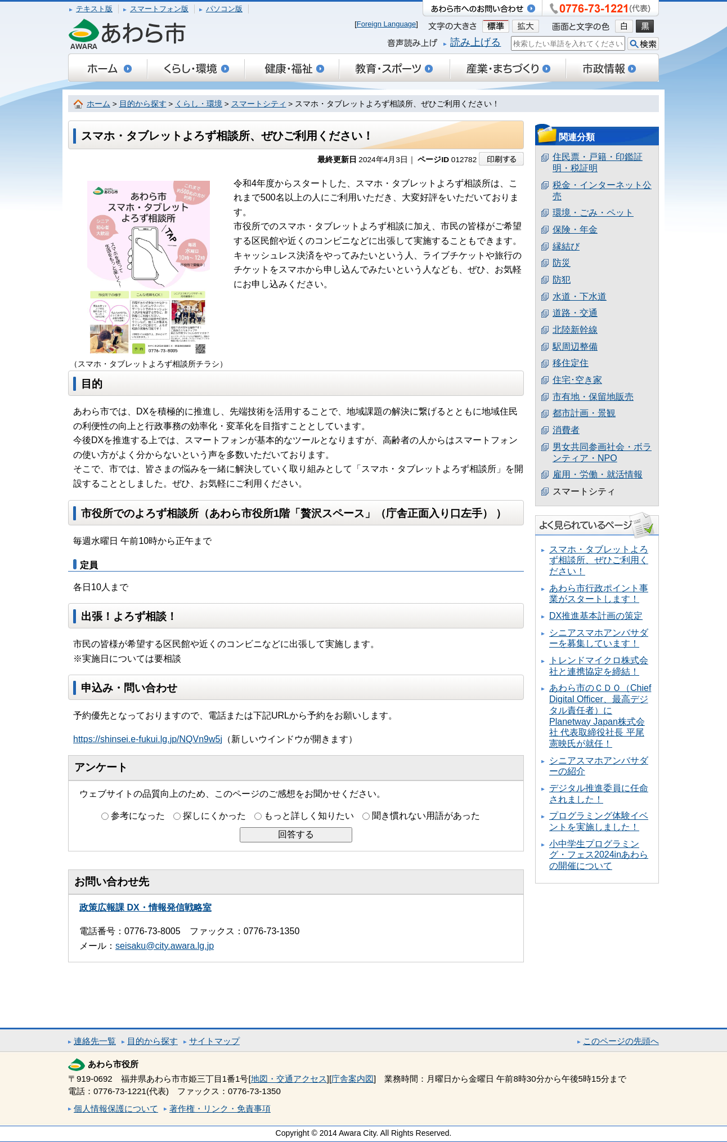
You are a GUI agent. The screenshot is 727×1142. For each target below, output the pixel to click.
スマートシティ (258, 104)
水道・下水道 (580, 296)
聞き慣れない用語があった (426, 815)
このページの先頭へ (621, 1041)
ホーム (98, 104)
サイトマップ (214, 1041)
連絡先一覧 (95, 1041)
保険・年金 (575, 229)
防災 (562, 262)
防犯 (562, 279)
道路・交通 (575, 313)
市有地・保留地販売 (593, 397)
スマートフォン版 (159, 9)
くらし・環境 (198, 104)
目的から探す (143, 104)
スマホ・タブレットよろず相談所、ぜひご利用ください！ (598, 560)
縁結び (566, 246)
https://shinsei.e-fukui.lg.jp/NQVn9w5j (147, 739)
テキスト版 (94, 9)
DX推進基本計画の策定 (596, 616)
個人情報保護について (116, 1108)
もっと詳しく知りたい (309, 815)
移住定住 (571, 363)
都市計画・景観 (584, 413)
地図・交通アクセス (289, 1078)
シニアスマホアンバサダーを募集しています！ (598, 638)
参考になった (138, 815)
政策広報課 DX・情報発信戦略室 (145, 907)
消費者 (566, 430)
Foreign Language (386, 24)
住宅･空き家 (577, 380)
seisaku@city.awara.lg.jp (164, 946)
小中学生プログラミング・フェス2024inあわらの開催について (598, 855)
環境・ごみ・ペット (593, 212)
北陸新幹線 (575, 329)
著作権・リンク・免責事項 (220, 1108)
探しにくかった (214, 815)
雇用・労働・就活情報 (598, 474)
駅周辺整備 (575, 346)
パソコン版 (224, 9)
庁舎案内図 (352, 1078)
